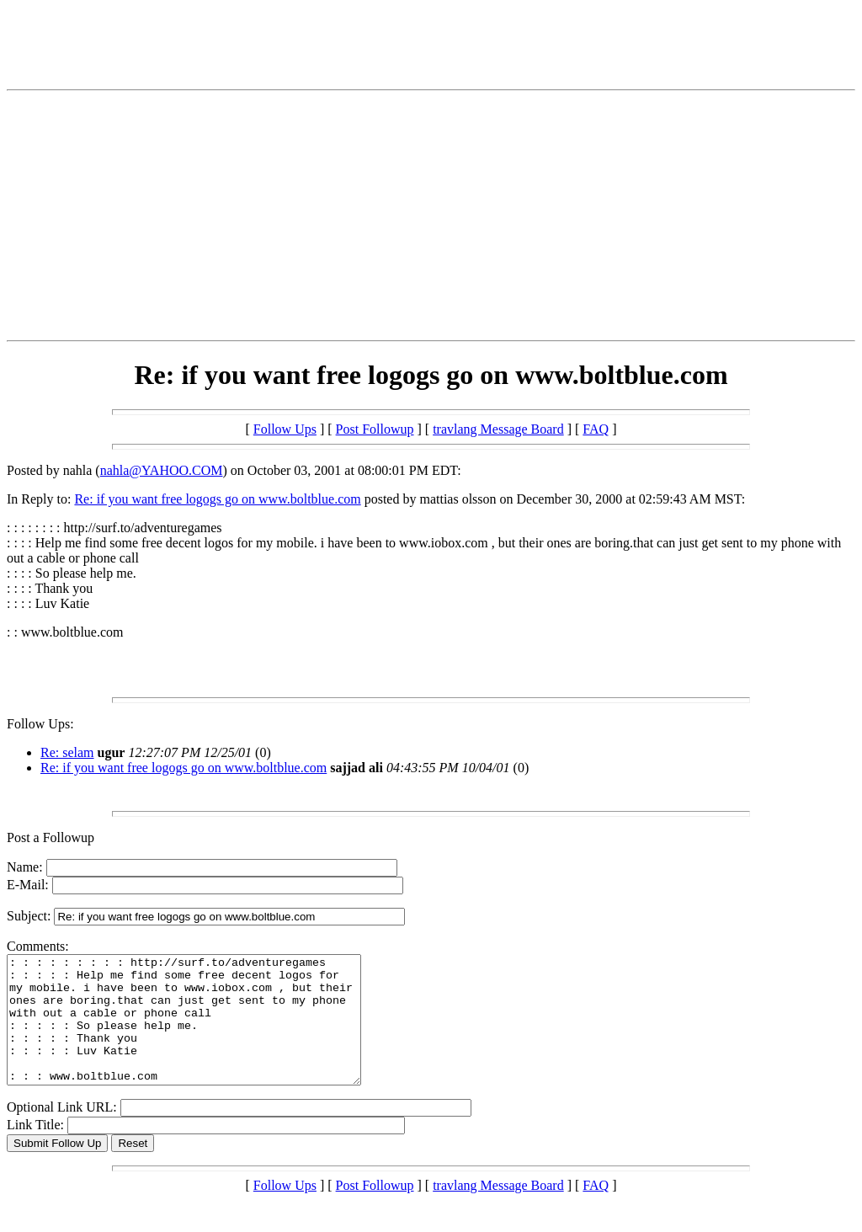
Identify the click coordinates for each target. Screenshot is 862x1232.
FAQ (596, 429)
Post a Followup (50, 837)
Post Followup (375, 429)
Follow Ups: (40, 724)
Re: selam (67, 752)
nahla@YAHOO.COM (161, 470)
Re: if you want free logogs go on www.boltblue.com (217, 499)
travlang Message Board (498, 429)
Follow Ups (285, 429)
